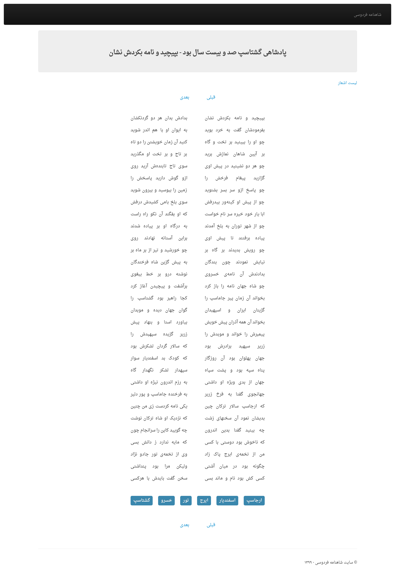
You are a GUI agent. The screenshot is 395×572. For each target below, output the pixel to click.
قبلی (211, 97)
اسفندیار (227, 500)
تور (186, 500)
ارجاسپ (254, 500)
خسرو (166, 500)
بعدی (184, 97)
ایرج (204, 500)
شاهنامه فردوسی (367, 15)
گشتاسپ (141, 500)
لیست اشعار (347, 83)
